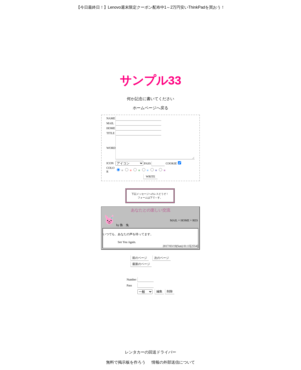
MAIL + (175, 220)
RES (195, 220)
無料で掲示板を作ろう (126, 362)
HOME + (186, 220)
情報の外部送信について (173, 362)
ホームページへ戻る (150, 108)
